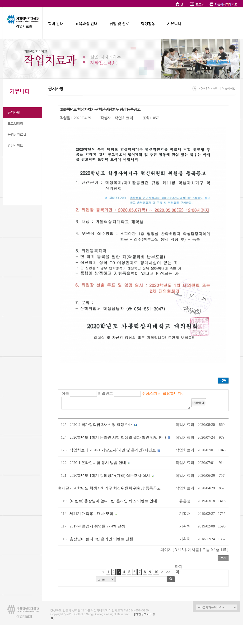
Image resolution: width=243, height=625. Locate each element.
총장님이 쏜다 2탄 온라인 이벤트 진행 (101, 539)
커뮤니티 (174, 23)
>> (168, 572)
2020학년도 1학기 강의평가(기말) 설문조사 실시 (110, 475)
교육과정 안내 (86, 23)
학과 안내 (55, 23)
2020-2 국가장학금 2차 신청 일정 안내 (101, 425)
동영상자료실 (17, 134)
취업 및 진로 (119, 23)
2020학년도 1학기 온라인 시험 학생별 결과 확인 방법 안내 (118, 437)
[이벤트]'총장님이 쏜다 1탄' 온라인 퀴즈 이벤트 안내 (113, 501)
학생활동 (148, 23)
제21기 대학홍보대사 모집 (91, 514)
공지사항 (14, 112)
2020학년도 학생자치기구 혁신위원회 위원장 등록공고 (115, 488)
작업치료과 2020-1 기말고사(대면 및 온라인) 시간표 (113, 450)
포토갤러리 (15, 123)
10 (156, 572)
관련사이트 (15, 145)
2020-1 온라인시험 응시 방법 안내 (98, 463)
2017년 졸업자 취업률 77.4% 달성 (97, 526)
